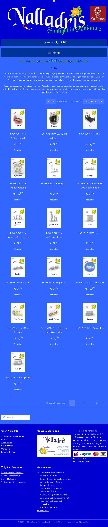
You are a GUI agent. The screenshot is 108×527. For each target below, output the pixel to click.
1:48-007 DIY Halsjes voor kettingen (90, 185)
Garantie (5, 448)
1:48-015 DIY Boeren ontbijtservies (54, 330)
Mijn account (50, 42)
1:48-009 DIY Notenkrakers (53, 235)
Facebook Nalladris (10, 475)
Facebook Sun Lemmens (12, 472)
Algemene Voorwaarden (12, 436)
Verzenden (6, 442)
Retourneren (7, 445)
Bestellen (18, 150)
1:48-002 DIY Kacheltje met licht (54, 136)
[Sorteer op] (93, 101)
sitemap (42, 522)
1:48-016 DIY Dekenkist (89, 328)
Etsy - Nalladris (8, 479)
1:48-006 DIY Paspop (54, 183)
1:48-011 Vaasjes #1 (18, 282)
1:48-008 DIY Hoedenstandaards (18, 235)
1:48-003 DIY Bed (90, 134)
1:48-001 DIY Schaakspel (18, 136)
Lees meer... (43, 510)
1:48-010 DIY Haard (89, 233)
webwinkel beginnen (58, 522)
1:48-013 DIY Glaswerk (90, 282)
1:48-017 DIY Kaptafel (18, 377)
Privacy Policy (8, 452)
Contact (5, 439)
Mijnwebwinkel (84, 522)
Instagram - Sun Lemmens (13, 482)
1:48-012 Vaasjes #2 (54, 282)
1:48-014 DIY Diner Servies (18, 330)
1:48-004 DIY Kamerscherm (18, 185)
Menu (54, 53)
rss (47, 522)
